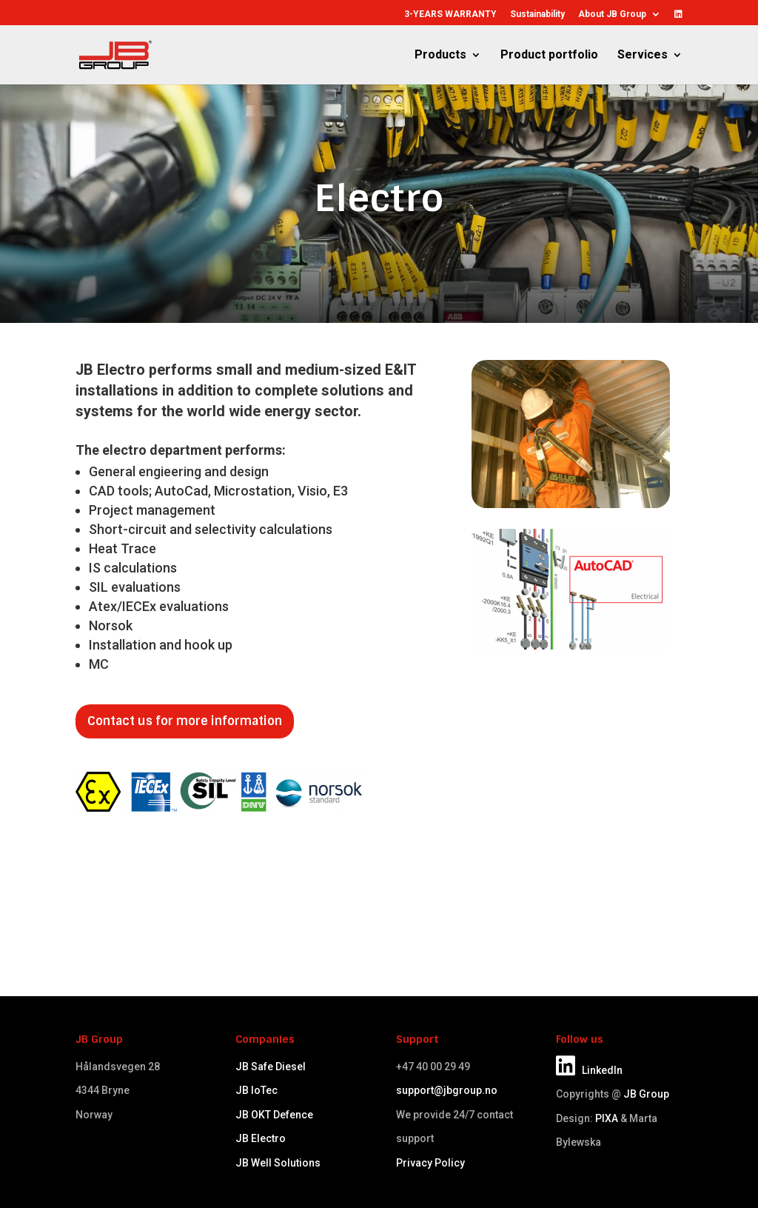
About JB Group (612, 14)
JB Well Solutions (278, 1163)
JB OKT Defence (274, 1115)
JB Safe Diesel (270, 1066)
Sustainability (537, 14)
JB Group (646, 1094)
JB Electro (260, 1138)
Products (440, 55)
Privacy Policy (430, 1163)
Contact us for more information (184, 721)
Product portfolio (549, 55)
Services (642, 55)
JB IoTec (256, 1090)
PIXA (606, 1118)
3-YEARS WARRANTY (450, 14)
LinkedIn (589, 1070)
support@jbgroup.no (446, 1090)
